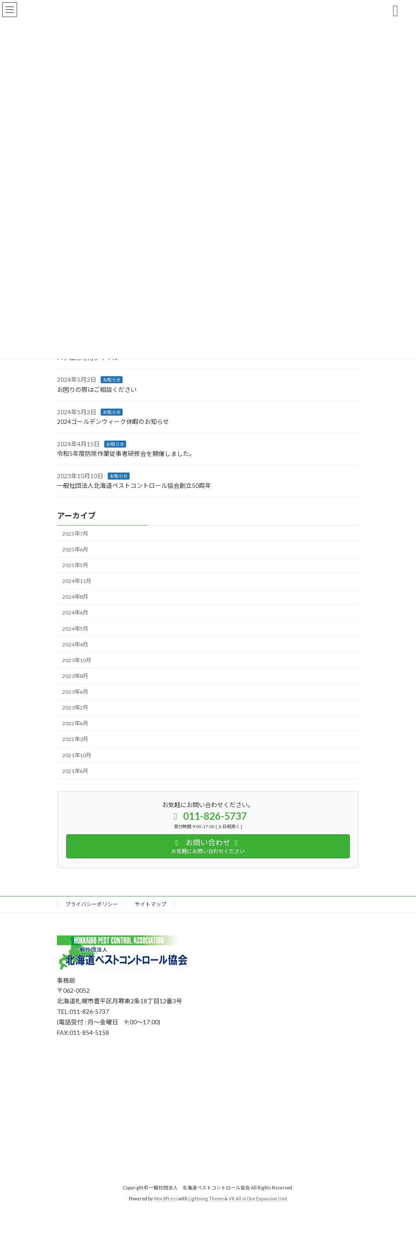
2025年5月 (75, 565)
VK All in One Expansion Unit (258, 1198)
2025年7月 (75, 533)
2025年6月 (75, 549)
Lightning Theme (206, 1198)
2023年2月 (75, 707)
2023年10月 (76, 660)
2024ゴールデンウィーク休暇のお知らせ (113, 421)
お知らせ (111, 379)
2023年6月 (75, 691)
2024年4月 (75, 644)
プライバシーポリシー (91, 904)
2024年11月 (76, 581)
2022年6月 (75, 723)
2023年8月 (75, 676)
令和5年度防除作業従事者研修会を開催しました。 (126, 453)
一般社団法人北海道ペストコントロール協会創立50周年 (134, 485)
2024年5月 (75, 628)
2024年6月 (75, 612)
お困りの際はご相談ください (97, 389)
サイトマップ (150, 904)
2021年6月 (75, 770)
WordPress (165, 1198)
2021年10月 (76, 755)
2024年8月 (75, 596)
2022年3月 (75, 739)
